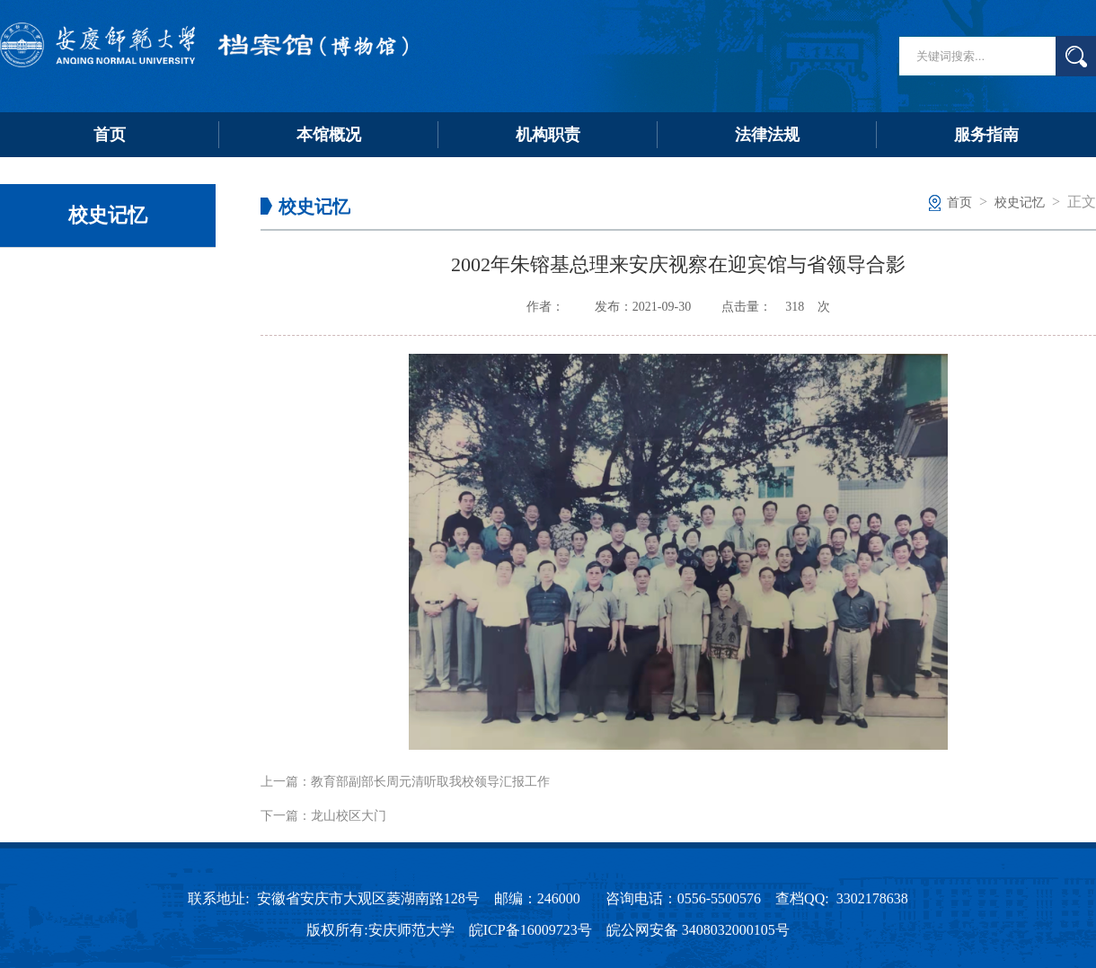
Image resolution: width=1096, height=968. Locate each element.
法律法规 (767, 135)
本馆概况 (328, 135)
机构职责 (548, 135)
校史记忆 (1019, 202)
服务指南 (986, 135)
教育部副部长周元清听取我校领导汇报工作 (430, 781)
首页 (109, 135)
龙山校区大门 (348, 816)
